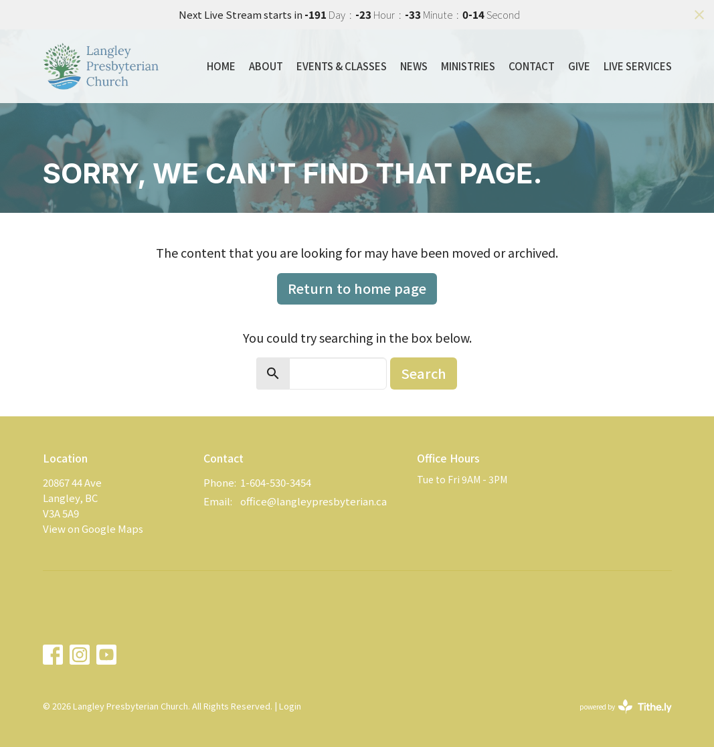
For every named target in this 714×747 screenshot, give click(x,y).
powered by (625, 706)
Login (290, 705)
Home (221, 66)
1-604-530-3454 (275, 482)
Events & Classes (341, 66)
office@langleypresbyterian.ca (313, 501)
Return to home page (357, 288)
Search (423, 373)
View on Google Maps (93, 528)
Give (579, 66)
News (414, 66)
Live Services (638, 66)
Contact (532, 66)
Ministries (468, 66)
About (266, 66)
